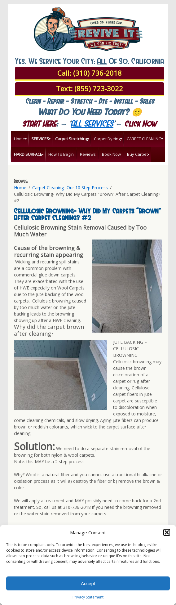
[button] (167, 532)
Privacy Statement (88, 597)
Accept (88, 583)
